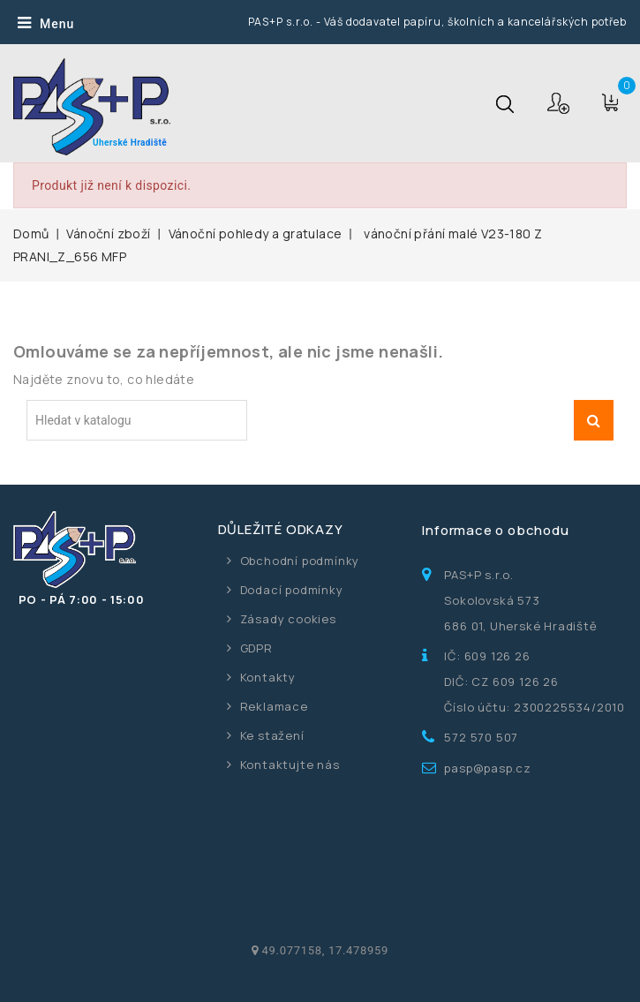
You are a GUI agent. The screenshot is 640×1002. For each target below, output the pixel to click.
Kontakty (268, 677)
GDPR (256, 648)
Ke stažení (272, 735)
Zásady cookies (288, 619)
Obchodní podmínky (300, 561)
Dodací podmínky (291, 590)
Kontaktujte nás (290, 764)
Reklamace (274, 706)
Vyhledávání (594, 420)
